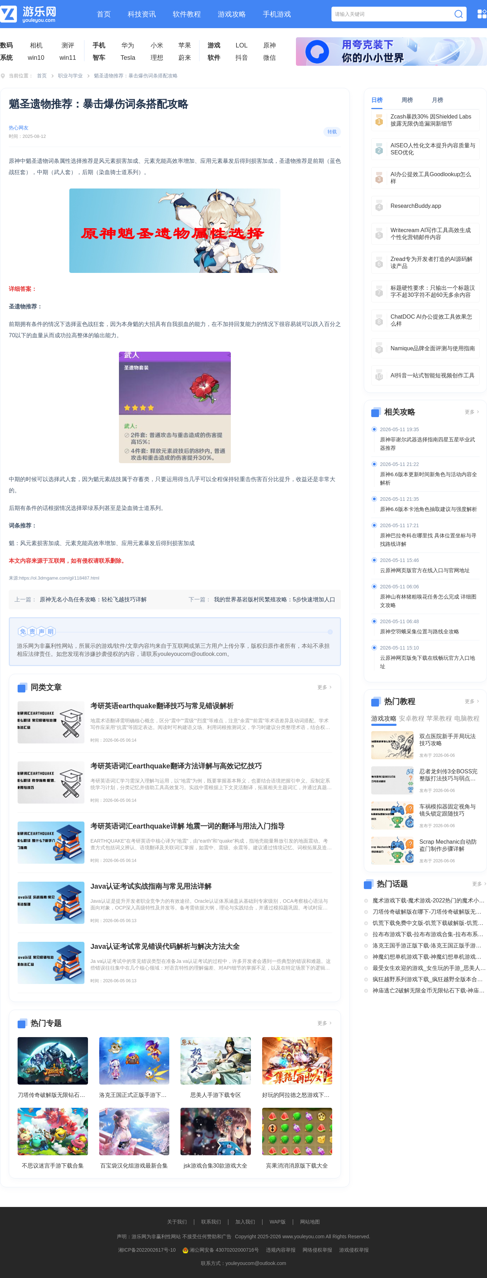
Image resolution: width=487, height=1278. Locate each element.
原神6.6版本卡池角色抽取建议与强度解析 (428, 509)
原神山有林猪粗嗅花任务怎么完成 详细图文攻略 (428, 601)
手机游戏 (277, 14)
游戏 (214, 45)
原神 (269, 45)
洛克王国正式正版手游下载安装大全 (134, 1095)
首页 (104, 14)
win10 (36, 57)
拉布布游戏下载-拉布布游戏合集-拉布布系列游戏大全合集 (430, 934)
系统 (6, 57)
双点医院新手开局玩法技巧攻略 (447, 739)
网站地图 (310, 1222)
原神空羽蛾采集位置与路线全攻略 (419, 631)
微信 (269, 57)
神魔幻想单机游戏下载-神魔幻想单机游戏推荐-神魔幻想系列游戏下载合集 (430, 957)
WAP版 (277, 1222)
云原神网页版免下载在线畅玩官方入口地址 (427, 662)
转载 (332, 131)
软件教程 (187, 14)
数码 (6, 45)
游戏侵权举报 (354, 1250)
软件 (214, 57)
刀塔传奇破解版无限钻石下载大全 (53, 1095)
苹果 (184, 45)
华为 (127, 45)
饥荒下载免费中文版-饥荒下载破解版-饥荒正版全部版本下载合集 (430, 923)
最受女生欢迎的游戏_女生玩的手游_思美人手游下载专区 (430, 968)
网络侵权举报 (317, 1250)
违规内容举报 (281, 1250)
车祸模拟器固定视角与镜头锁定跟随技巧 (447, 810)
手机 (99, 45)
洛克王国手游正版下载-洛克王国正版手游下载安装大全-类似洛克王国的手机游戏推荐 (430, 945)
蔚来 (184, 57)
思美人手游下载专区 (215, 1095)
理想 (157, 57)
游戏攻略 (232, 14)
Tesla (127, 57)
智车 (99, 57)
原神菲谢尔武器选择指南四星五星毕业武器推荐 (427, 443)
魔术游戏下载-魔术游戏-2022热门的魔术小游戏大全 (430, 900)
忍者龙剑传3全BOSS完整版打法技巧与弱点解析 (448, 775)
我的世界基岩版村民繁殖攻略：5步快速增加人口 (274, 599)
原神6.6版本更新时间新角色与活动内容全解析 (428, 478)
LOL (242, 45)
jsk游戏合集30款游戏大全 (215, 1166)
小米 (157, 45)
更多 (324, 687)
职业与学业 (70, 75)
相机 (36, 45)
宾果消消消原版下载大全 (297, 1166)
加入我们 (245, 1222)
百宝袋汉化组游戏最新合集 (134, 1166)
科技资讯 (142, 14)
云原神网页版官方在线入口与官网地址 (425, 570)
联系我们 (211, 1222)
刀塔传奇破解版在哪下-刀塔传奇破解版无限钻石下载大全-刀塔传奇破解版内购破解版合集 (430, 912)
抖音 (241, 57)
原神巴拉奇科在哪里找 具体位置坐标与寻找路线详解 (428, 539)
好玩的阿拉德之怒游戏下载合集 (297, 1095)
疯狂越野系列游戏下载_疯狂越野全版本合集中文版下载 (430, 979)
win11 (67, 57)
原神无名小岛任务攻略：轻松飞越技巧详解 (93, 599)
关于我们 (177, 1222)
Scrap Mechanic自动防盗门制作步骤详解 (448, 845)
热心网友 (19, 127)
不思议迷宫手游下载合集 (53, 1166)
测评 (68, 45)
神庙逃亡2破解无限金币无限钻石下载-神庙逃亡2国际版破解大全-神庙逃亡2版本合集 (430, 990)
